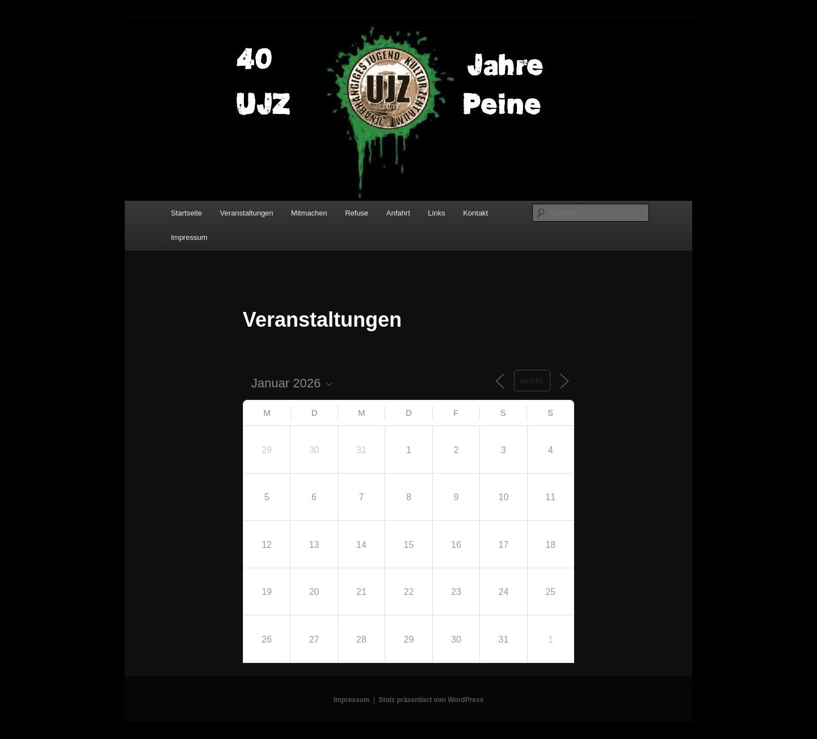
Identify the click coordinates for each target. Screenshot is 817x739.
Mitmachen (309, 213)
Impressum (189, 237)
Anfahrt (398, 213)
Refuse (356, 213)
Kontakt (475, 213)
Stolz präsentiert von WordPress (430, 700)
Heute (532, 381)
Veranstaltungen (246, 213)
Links (436, 213)
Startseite (186, 213)
